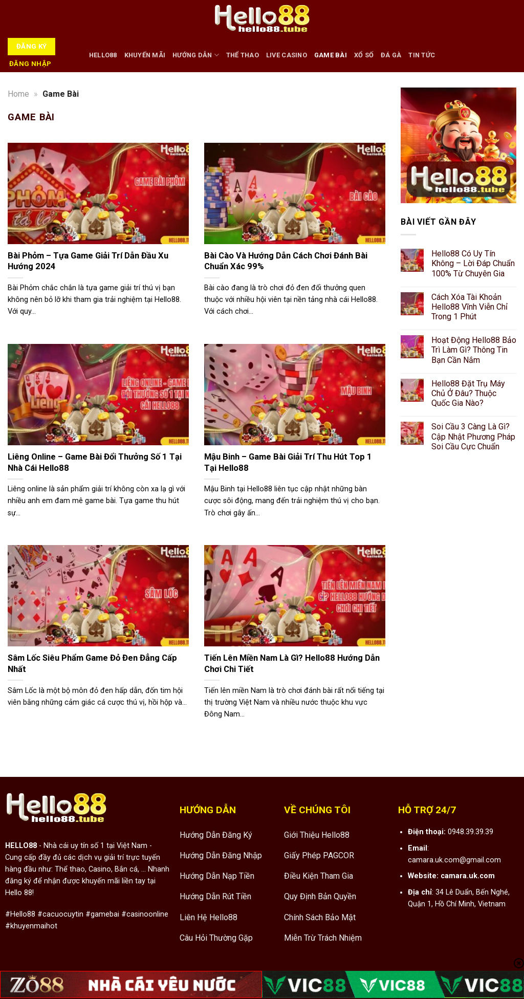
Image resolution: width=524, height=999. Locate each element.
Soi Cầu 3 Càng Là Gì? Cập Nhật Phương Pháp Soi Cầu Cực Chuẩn (473, 436)
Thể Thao (242, 55)
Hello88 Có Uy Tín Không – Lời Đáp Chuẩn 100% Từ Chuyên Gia (473, 263)
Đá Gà (391, 55)
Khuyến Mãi (145, 55)
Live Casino (286, 55)
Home (18, 94)
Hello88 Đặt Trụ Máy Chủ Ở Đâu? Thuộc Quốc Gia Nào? (468, 393)
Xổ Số (364, 55)
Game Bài (330, 55)
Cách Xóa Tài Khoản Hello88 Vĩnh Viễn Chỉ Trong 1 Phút (469, 306)
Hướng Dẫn (195, 55)
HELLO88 (103, 55)
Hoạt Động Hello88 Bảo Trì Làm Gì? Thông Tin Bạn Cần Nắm (473, 350)
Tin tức (421, 55)
